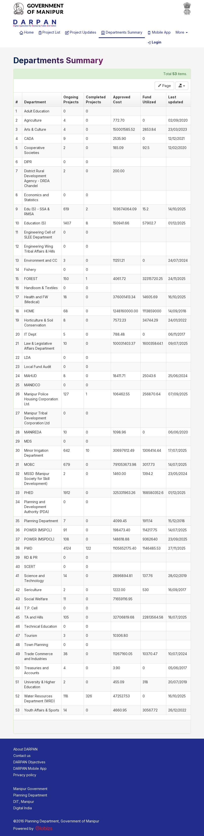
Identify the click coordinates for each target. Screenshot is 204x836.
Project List (49, 32)
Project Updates (80, 32)
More (182, 32)
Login (154, 42)
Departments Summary (121, 32)
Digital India (22, 808)
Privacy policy (24, 775)
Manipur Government (30, 789)
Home (26, 32)
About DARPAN (25, 749)
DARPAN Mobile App (30, 768)
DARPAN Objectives (29, 762)
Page (164, 86)
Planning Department (30, 795)
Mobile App (159, 32)
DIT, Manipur (23, 801)
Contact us (22, 755)
